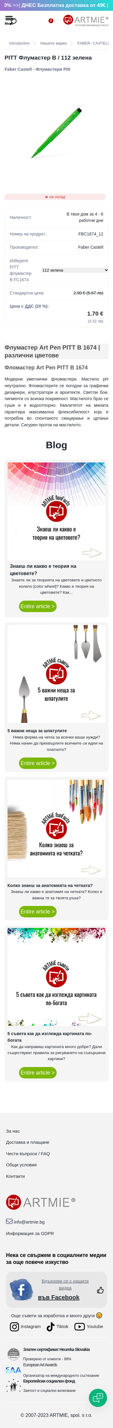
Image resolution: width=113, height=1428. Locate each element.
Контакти (15, 1176)
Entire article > (38, 606)
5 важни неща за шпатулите (37, 730)
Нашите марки (53, 43)
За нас (13, 1131)
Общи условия (21, 1164)
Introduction (19, 43)
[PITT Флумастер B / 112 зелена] (56, 133)
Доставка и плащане (27, 1142)
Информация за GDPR (30, 1233)
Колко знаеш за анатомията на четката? (50, 885)
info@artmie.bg (29, 1221)
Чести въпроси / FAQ (28, 1153)
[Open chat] (98, 1398)
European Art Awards (40, 1364)
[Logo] (85, 21)
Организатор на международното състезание (61, 1376)
